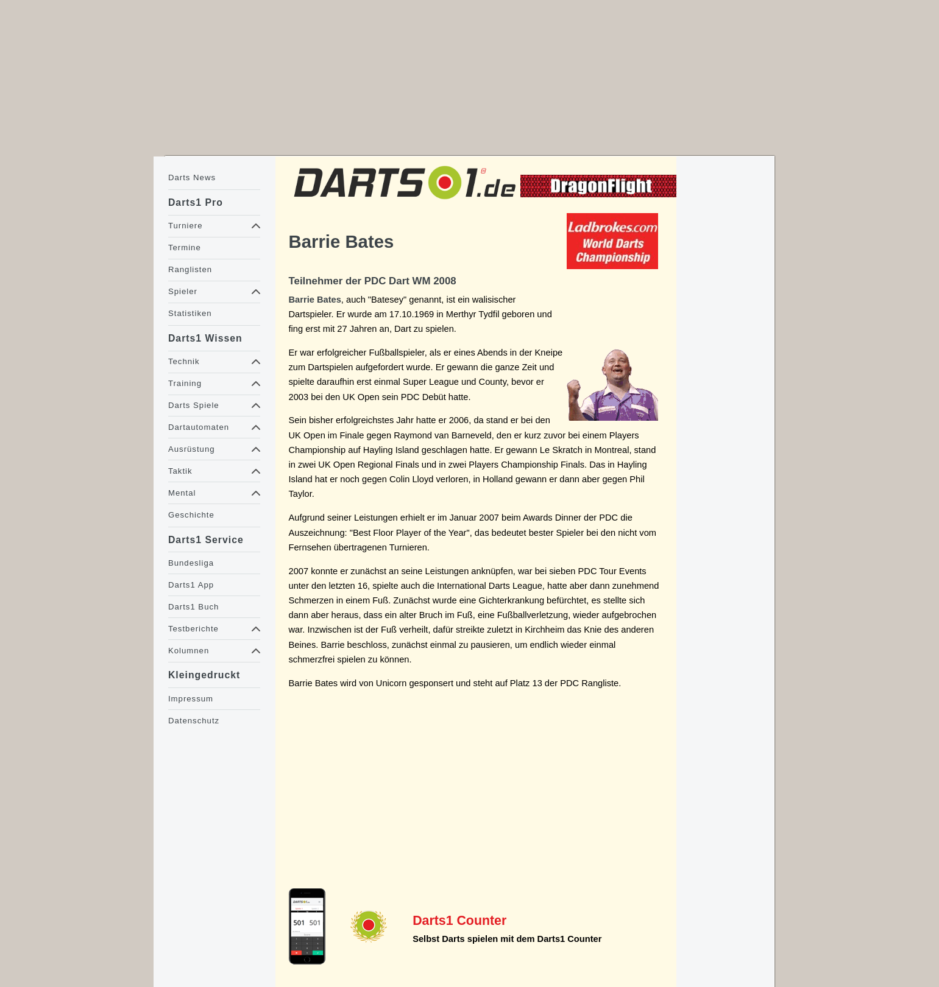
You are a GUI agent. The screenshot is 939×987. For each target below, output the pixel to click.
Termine (184, 247)
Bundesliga (191, 562)
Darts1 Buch (193, 606)
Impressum (190, 698)
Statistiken (190, 313)
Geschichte (191, 514)
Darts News (192, 177)
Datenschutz (193, 720)
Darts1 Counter (459, 920)
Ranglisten (190, 269)
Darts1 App (191, 584)
